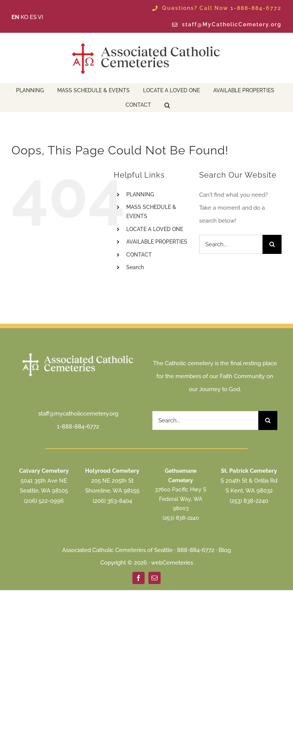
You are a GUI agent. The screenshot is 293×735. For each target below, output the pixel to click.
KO (24, 17)
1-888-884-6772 (78, 426)
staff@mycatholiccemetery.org (78, 413)
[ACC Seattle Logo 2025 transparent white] (78, 353)
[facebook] (138, 578)
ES (33, 17)
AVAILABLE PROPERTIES (156, 242)
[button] (167, 104)
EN (15, 17)
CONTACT (139, 255)
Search (135, 267)
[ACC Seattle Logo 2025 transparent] (146, 43)
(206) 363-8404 (112, 500)
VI (40, 17)
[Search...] (230, 244)
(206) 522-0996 (44, 500)
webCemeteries (172, 562)
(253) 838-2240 (181, 518)
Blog (225, 550)
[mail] (154, 578)
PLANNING (140, 194)
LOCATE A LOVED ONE (154, 229)
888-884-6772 (195, 550)
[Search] (272, 244)
